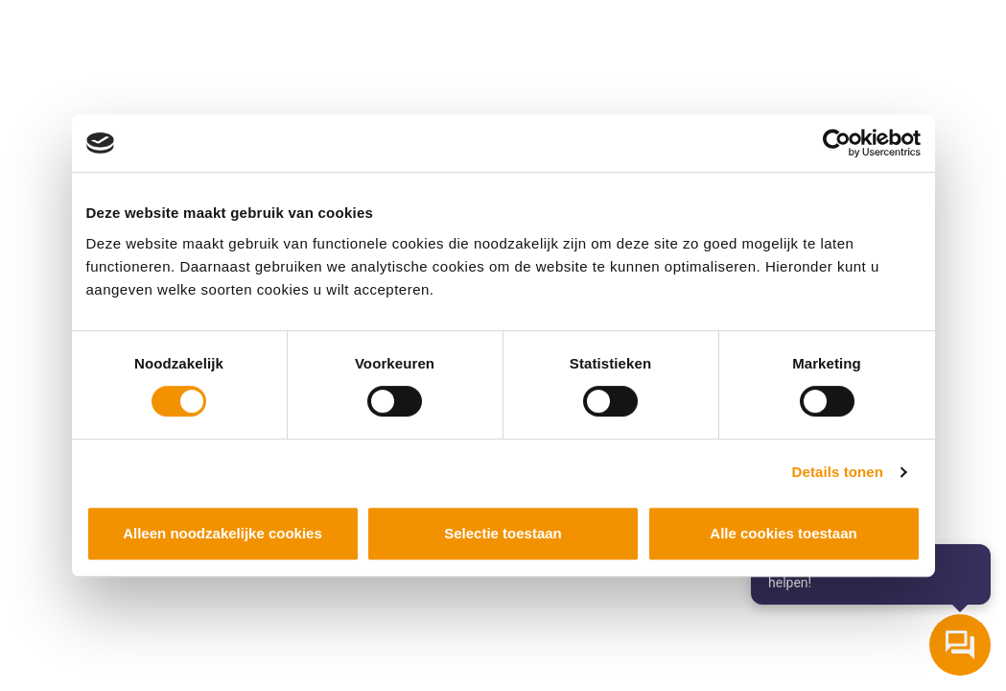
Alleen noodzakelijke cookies (222, 533)
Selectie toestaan (503, 533)
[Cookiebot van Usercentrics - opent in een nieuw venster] (837, 143)
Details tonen (837, 472)
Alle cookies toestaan (783, 533)
